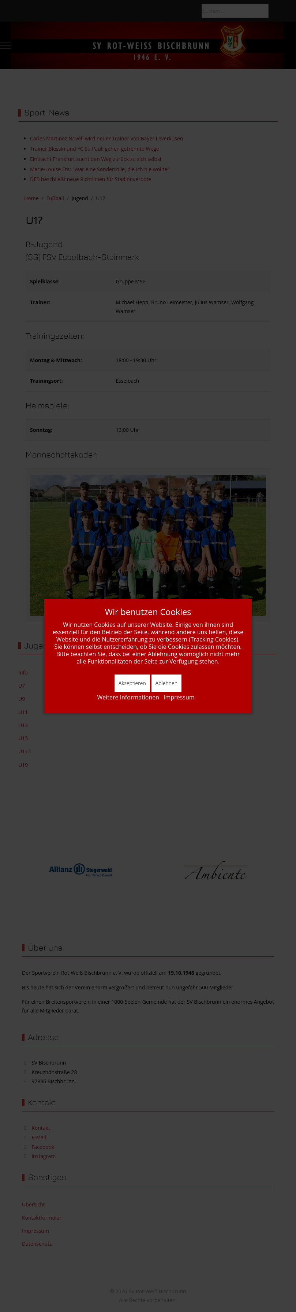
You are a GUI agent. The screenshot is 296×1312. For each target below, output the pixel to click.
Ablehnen (166, 683)
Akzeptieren (132, 683)
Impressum (179, 697)
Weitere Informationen (128, 697)
